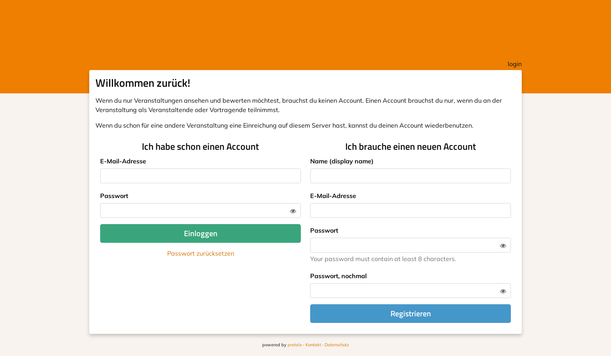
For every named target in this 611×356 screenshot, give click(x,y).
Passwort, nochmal (338, 276)
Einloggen (200, 233)
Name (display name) (342, 161)
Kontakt (313, 344)
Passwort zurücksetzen (200, 253)
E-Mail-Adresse (123, 161)
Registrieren (410, 313)
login (515, 64)
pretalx (295, 344)
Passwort (114, 196)
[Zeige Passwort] (293, 211)
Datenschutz (337, 344)
